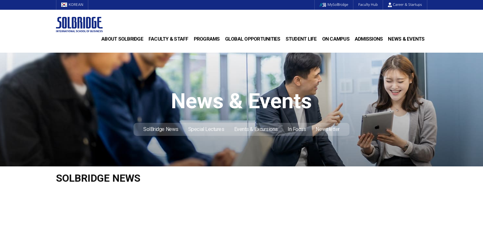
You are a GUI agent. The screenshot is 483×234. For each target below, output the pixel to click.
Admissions (369, 39)
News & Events (406, 39)
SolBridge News (160, 129)
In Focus (297, 129)
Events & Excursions (256, 129)
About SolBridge (122, 39)
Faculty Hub (368, 4)
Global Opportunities (252, 39)
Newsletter (328, 129)
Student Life (301, 39)
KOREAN (72, 4)
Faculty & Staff (169, 39)
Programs (207, 39)
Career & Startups (405, 4)
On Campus (335, 39)
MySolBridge (334, 4)
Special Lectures (206, 129)
